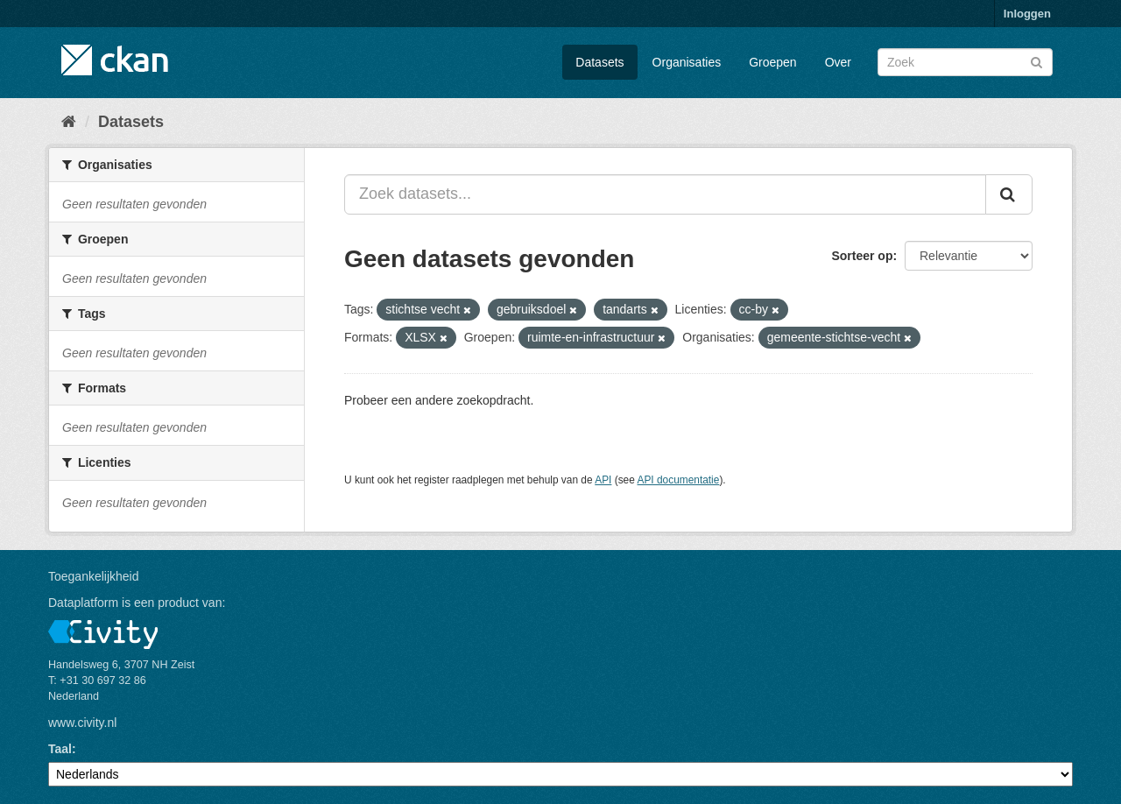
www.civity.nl (82, 723)
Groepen (772, 62)
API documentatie (679, 480)
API (603, 480)
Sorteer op (861, 256)
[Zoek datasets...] (665, 194)
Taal (60, 749)
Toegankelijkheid (93, 576)
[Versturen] (1036, 60)
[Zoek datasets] (965, 62)
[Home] (68, 121)
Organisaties (687, 62)
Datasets (599, 62)
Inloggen (1027, 13)
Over (838, 62)
